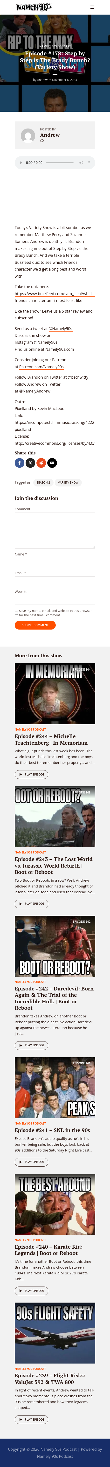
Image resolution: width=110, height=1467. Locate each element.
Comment (22, 509)
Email (20, 573)
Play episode (31, 774)
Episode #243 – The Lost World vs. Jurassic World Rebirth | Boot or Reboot (54, 865)
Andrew (42, 80)
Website (21, 592)
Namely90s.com (59, 349)
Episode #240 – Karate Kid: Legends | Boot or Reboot (49, 1249)
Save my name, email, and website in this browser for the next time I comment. (55, 612)
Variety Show (68, 482)
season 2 (43, 482)
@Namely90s (61, 328)
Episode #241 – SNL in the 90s (52, 1130)
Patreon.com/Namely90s (41, 366)
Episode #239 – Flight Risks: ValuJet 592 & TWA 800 (50, 1378)
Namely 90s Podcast (55, 46)
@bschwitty (78, 377)
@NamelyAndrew (34, 391)
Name (21, 554)
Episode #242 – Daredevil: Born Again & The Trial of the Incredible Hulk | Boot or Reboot (54, 998)
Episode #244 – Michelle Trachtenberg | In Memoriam (51, 739)
